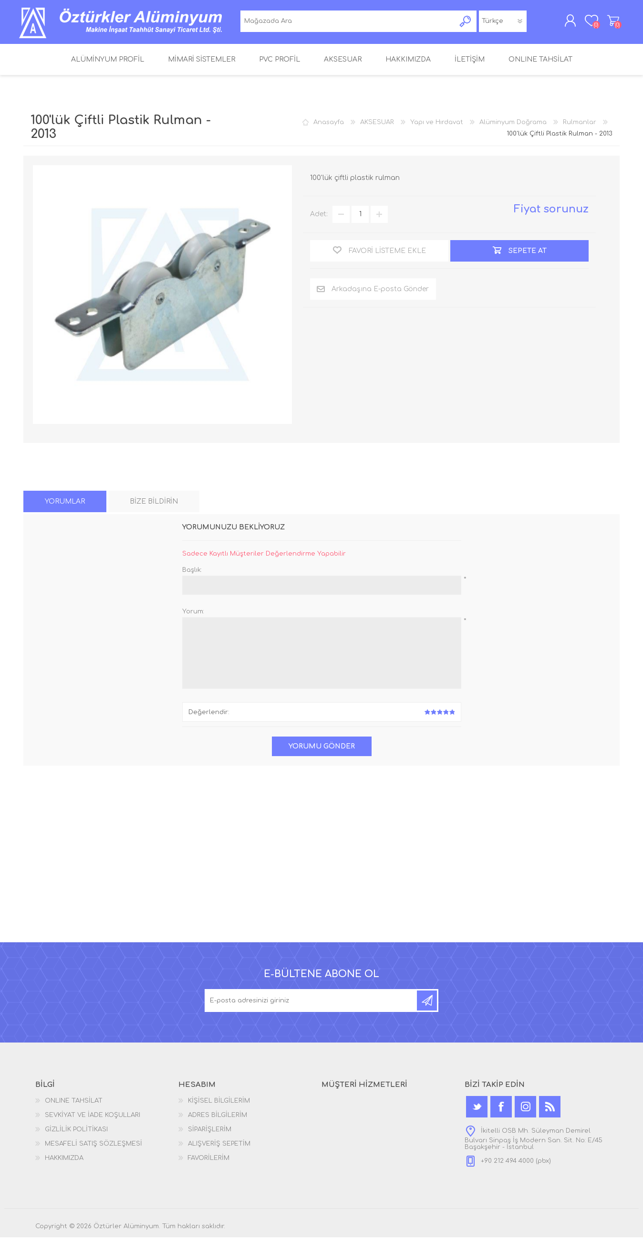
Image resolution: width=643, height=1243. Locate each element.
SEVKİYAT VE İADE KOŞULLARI (92, 1120)
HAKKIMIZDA (64, 1163)
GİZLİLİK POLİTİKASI (76, 1135)
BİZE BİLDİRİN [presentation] (154, 507)
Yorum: (193, 617)
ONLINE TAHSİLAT (74, 1106)
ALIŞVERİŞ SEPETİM (609, 23)
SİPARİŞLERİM (209, 1135)
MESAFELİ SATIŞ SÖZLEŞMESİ (93, 1149)
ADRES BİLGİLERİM (217, 1120)
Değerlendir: (208, 718)
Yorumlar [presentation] (65, 507)
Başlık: (192, 576)
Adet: (319, 220)
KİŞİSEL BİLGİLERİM (219, 1106)
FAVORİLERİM (208, 1163)
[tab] (64, 507)
